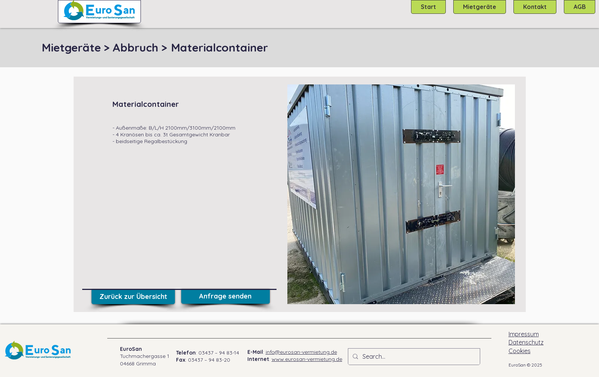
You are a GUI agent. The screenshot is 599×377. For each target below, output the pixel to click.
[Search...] (413, 357)
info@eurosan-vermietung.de (301, 352)
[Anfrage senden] (225, 296)
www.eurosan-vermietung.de (307, 359)
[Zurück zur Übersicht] (133, 296)
